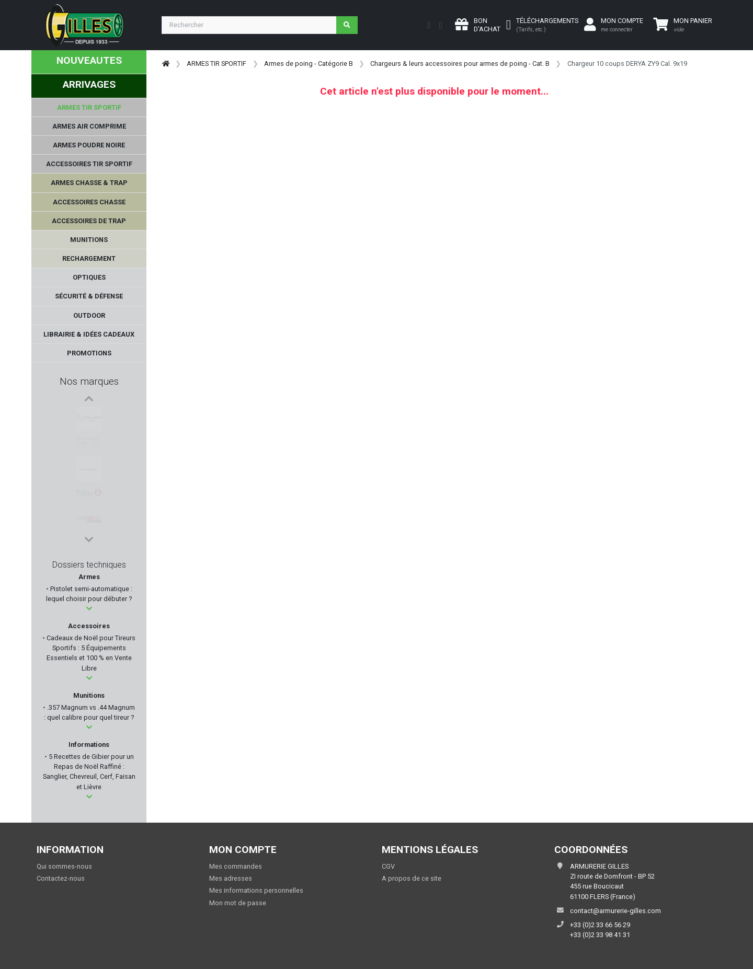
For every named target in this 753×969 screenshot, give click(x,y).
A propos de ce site (411, 878)
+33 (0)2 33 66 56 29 (600, 925)
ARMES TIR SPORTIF (216, 63)
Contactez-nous (61, 878)
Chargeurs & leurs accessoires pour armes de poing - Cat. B (460, 63)
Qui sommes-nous (64, 866)
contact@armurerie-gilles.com (615, 911)
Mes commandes (235, 866)
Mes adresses (230, 878)
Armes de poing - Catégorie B (308, 63)
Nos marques (89, 381)
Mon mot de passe (237, 903)
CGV (388, 866)
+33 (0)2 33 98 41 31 (600, 935)
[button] (89, 609)
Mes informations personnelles (256, 890)
